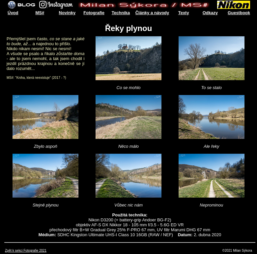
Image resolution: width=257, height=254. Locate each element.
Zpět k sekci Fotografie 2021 (25, 250)
